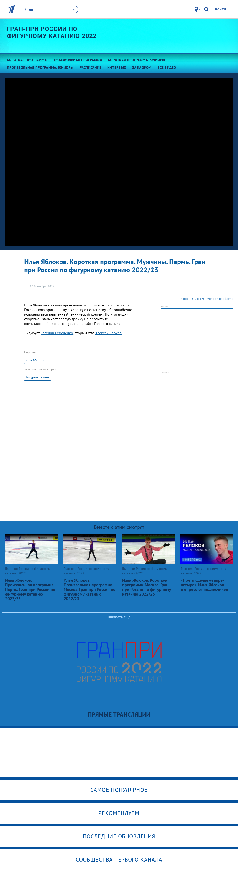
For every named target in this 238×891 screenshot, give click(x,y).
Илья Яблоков (35, 360)
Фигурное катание (38, 377)
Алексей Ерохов (108, 333)
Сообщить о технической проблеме (207, 299)
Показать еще (119, 616)
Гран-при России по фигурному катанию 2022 (52, 33)
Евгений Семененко (57, 333)
